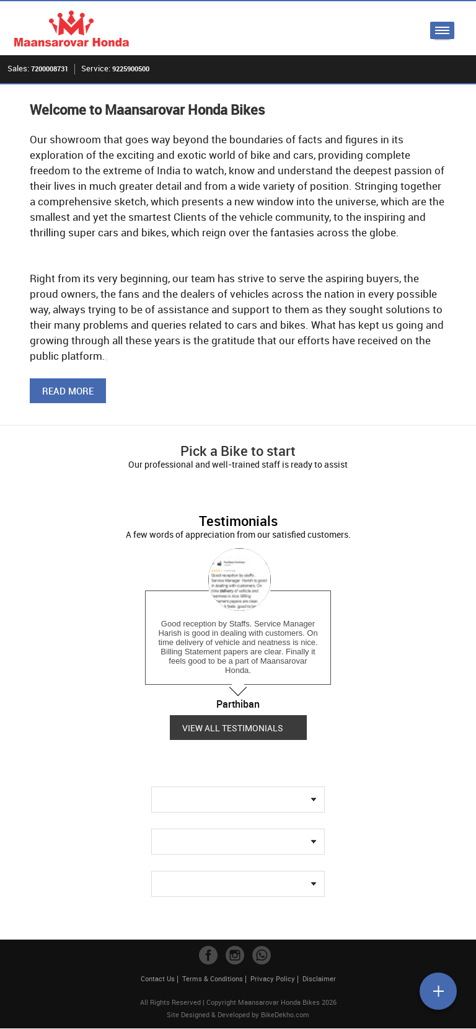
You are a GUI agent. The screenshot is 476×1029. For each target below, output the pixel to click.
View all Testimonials (232, 728)
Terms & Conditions (212, 979)
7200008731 (49, 68)
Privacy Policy (272, 979)
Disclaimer (319, 979)
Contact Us (158, 979)
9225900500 (130, 68)
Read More (68, 391)
